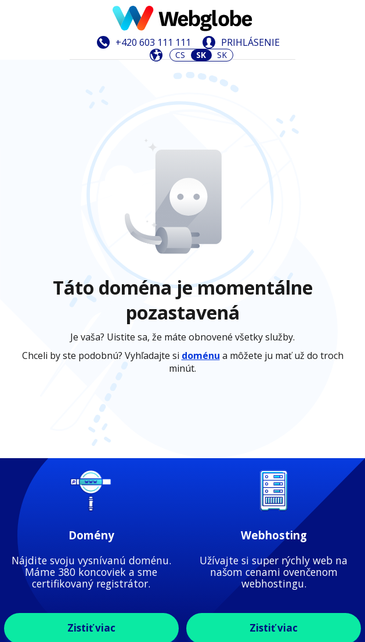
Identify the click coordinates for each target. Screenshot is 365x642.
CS (180, 54)
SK (222, 54)
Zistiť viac (91, 403)
